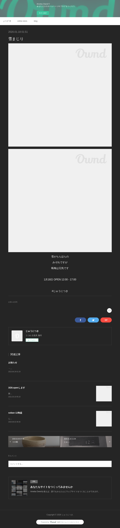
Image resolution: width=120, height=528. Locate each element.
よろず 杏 (7, 21)
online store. (22, 21)
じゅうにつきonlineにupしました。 (23, 419)
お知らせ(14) (12, 302)
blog (36, 21)
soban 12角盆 (15, 413)
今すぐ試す (43, 13)
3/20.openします (16, 388)
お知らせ (12, 362)
